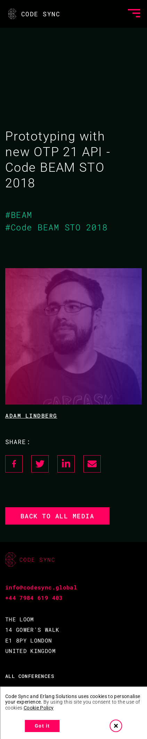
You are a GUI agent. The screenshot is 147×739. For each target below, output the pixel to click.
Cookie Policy (39, 708)
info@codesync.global (41, 587)
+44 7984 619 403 (34, 597)
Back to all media (58, 516)
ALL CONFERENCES (29, 676)
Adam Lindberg (31, 415)
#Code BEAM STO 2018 (56, 227)
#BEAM (18, 214)
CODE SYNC (33, 14)
